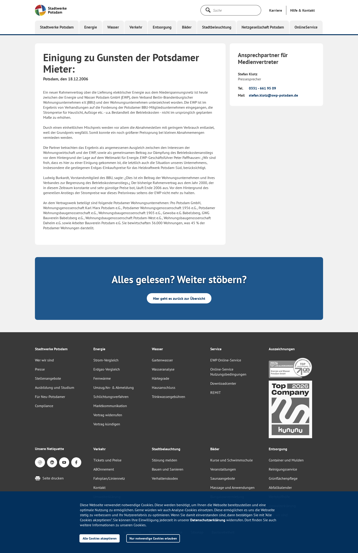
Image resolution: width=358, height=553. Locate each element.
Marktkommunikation (110, 405)
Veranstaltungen (223, 469)
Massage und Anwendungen (232, 487)
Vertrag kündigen (106, 424)
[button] (302, 10)
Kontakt (99, 487)
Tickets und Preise (107, 460)
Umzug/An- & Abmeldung (113, 387)
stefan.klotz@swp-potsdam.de (273, 95)
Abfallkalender (280, 487)
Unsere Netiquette (49, 448)
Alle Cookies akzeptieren (100, 538)
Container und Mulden (286, 460)
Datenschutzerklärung (207, 520)
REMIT (215, 392)
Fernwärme (102, 378)
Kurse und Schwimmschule (231, 460)
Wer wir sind (44, 360)
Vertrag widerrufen (107, 415)
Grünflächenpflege (283, 478)
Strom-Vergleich (105, 360)
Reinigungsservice (283, 469)
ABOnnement (103, 469)
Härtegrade (160, 378)
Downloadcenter (223, 383)
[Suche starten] (208, 10)
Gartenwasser (162, 360)
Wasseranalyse (163, 369)
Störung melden (164, 460)
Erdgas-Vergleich (106, 369)
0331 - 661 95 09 (262, 88)
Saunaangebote (222, 478)
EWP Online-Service (225, 360)
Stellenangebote (48, 378)
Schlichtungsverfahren (111, 396)
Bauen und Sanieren (167, 469)
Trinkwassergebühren (168, 396)
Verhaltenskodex (165, 478)
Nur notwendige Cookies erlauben (153, 538)
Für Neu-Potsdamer (50, 396)
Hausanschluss (163, 387)
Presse (40, 369)
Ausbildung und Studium (54, 387)
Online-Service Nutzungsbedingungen (228, 372)
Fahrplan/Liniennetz (109, 478)
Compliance (44, 405)
